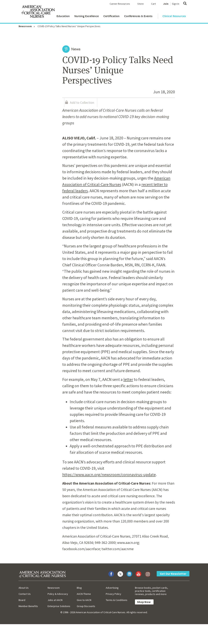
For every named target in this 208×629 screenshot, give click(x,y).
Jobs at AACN (55, 600)
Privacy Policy (113, 594)
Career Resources (120, 3)
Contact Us (25, 594)
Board (22, 600)
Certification (111, 16)
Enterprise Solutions (59, 606)
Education (63, 16)
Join (165, 3)
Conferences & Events (138, 16)
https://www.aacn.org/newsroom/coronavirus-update (109, 474)
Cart (153, 3)
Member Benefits (28, 606)
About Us (24, 587)
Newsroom (25, 26)
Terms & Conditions (116, 600)
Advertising (112, 587)
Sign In (175, 3)
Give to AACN (84, 600)
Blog (79, 587)
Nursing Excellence (86, 16)
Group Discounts (86, 606)
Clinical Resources (174, 16)
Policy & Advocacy (58, 594)
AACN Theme (84, 594)
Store (140, 3)
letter (128, 379)
